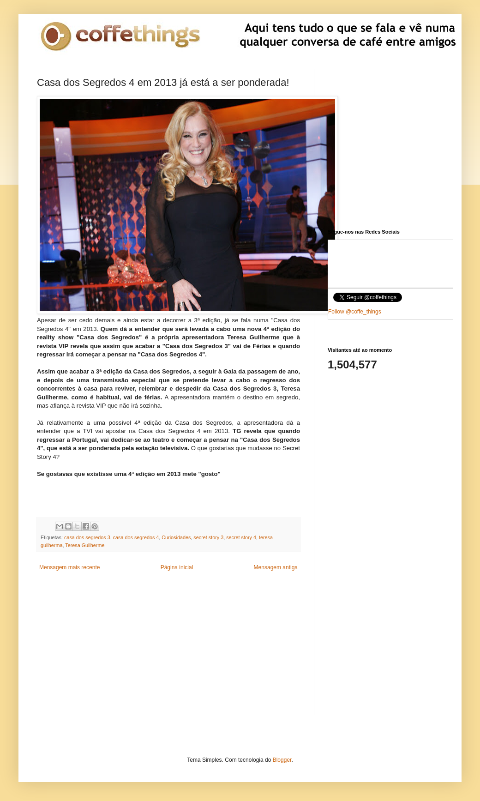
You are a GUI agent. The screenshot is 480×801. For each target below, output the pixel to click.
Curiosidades (176, 537)
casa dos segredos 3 (87, 537)
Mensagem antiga (276, 567)
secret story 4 (241, 537)
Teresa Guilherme (84, 545)
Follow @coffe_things (354, 311)
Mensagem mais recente (69, 567)
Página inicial (177, 567)
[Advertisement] (168, 650)
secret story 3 (208, 537)
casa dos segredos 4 (136, 537)
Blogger (282, 760)
